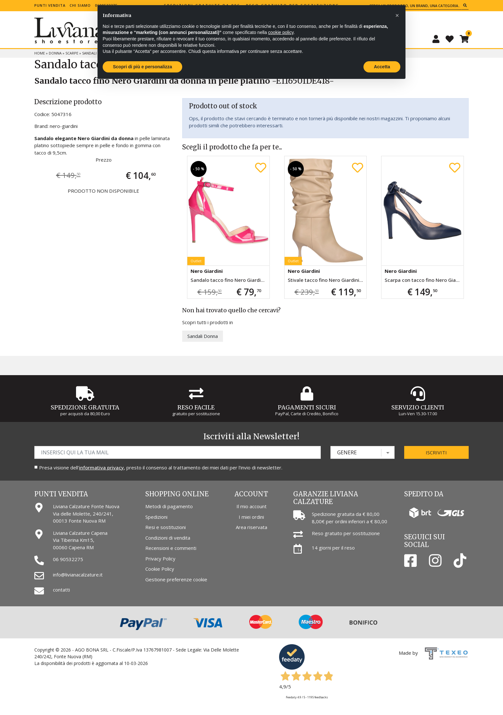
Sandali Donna (202, 336)
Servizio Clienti (417, 407)
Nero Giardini (207, 271)
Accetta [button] (382, 66)
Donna (55, 53)
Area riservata (251, 527)
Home (39, 53)
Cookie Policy (159, 569)
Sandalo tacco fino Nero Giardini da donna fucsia (230, 280)
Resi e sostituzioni (165, 527)
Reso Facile (196, 407)
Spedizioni (156, 517)
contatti (61, 589)
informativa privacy (101, 467)
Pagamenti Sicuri (307, 407)
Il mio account (251, 506)
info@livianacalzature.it (78, 574)
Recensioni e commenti (170, 548)
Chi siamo (80, 5)
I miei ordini (251, 517)
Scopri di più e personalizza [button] (142, 66)
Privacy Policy (160, 558)
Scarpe (71, 53)
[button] (397, 15)
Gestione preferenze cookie (176, 579)
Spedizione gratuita (85, 407)
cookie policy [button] (281, 32)
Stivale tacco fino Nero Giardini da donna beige (327, 280)
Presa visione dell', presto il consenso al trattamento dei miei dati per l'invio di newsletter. (160, 467)
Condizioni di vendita (167, 537)
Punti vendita (49, 5)
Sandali (89, 53)
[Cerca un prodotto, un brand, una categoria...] (414, 6)
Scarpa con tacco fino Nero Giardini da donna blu (424, 280)
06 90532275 (68, 559)
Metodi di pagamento (169, 506)
